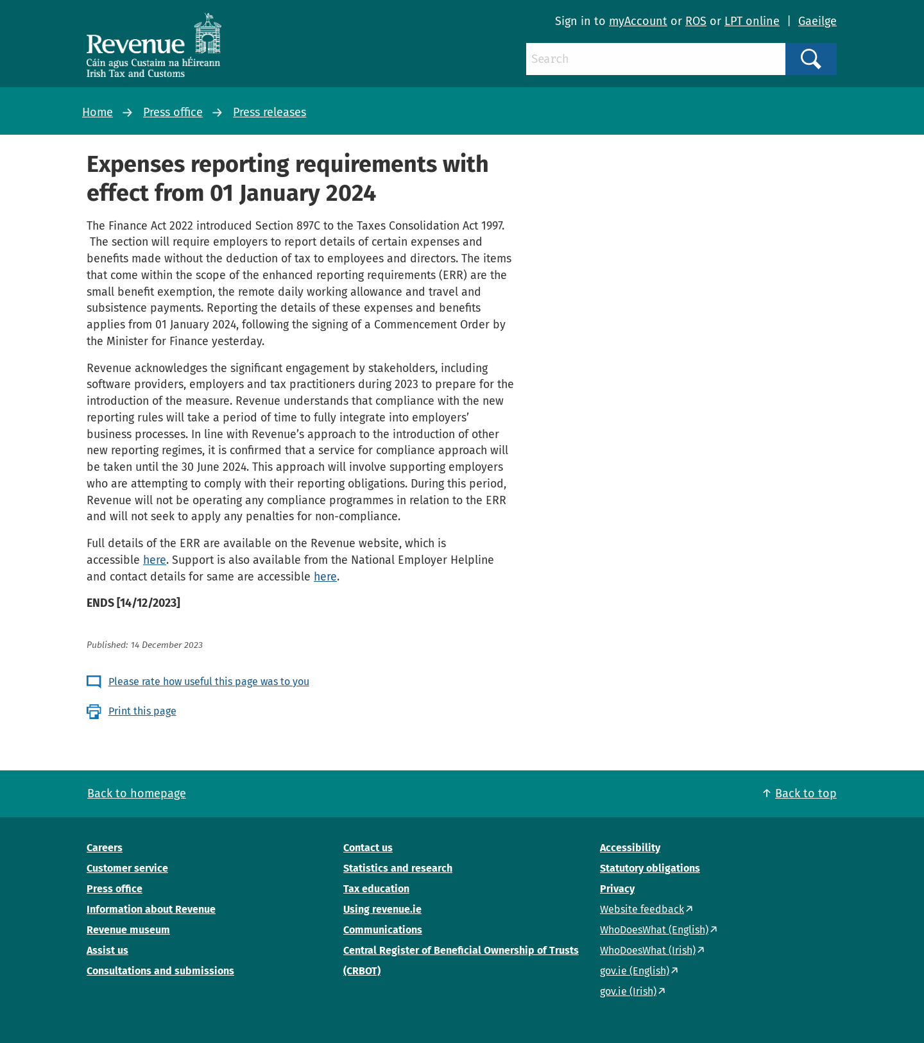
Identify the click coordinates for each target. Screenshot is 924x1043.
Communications (382, 930)
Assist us (107, 950)
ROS (695, 21)
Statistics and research (397, 868)
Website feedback (642, 909)
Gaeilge (817, 21)
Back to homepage (136, 793)
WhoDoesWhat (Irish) (648, 950)
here (154, 560)
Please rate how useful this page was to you (208, 681)
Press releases (269, 112)
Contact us (368, 848)
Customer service (127, 868)
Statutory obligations (650, 868)
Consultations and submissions (160, 971)
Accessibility (630, 848)
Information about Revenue (151, 909)
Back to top (806, 793)
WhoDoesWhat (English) (654, 930)
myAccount (638, 21)
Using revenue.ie (382, 909)
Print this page (142, 711)
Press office (173, 112)
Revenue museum (128, 930)
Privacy (617, 889)
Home (97, 112)
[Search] (655, 59)
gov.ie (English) (634, 971)
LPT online (752, 21)
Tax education (376, 889)
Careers (105, 848)
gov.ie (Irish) (628, 991)
